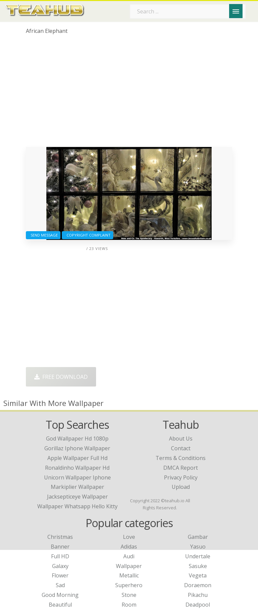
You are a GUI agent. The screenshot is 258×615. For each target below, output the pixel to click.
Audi (128, 556)
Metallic (129, 575)
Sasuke (198, 566)
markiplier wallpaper (77, 487)
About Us (180, 438)
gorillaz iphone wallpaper (77, 448)
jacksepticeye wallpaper (77, 496)
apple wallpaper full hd (77, 458)
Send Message (43, 235)
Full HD (60, 556)
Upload (181, 487)
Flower (60, 575)
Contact (180, 448)
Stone (129, 595)
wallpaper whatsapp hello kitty (77, 506)
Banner (60, 546)
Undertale (197, 556)
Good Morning (60, 595)
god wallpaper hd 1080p (77, 438)
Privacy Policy (181, 477)
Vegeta (198, 575)
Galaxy (60, 566)
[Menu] (236, 11)
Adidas (129, 546)
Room (129, 604)
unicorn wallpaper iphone (77, 477)
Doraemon (197, 585)
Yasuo (198, 546)
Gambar (198, 537)
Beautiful (60, 604)
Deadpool (197, 604)
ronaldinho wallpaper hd (77, 467)
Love (129, 537)
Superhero (128, 585)
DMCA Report (180, 467)
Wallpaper (129, 566)
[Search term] (188, 11)
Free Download (61, 376)
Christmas (60, 537)
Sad (60, 585)
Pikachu (198, 595)
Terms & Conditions (181, 458)
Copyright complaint (87, 235)
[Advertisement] (129, 93)
